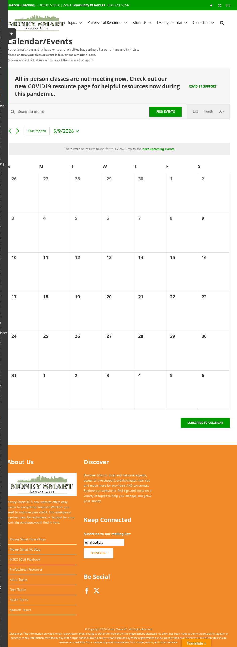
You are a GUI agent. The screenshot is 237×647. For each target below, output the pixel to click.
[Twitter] (96, 591)
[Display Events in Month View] (208, 111)
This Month (37, 131)
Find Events (165, 112)
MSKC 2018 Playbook (25, 559)
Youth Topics (19, 600)
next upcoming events (158, 149)
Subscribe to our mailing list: (107, 533)
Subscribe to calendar (205, 423)
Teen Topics (18, 590)
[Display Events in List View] (195, 111)
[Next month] (17, 131)
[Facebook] (87, 591)
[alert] (119, 149)
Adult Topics (18, 579)
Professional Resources (26, 569)
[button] (222, 22)
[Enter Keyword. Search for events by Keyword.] (81, 111)
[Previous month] (10, 131)
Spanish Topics (20, 610)
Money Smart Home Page (28, 539)
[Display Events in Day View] (221, 111)
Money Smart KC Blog (25, 549)
